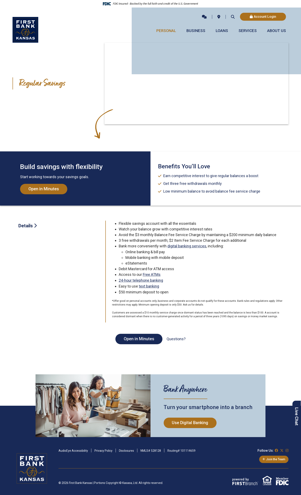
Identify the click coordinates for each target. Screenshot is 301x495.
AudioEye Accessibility (73, 450)
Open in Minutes (43, 189)
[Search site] (233, 17)
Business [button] (195, 30)
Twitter (281, 449)
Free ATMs (152, 274)
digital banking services (186, 246)
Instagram (287, 449)
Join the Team (275, 458)
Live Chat (296, 416)
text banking (149, 285)
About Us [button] (276, 30)
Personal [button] (166, 30)
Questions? (176, 338)
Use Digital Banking (190, 422)
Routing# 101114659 (181, 450)
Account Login (265, 17)
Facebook (276, 449)
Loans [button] (222, 30)
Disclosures (126, 450)
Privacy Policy (103, 450)
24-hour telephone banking (141, 280)
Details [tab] (25, 225)
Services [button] (248, 30)
